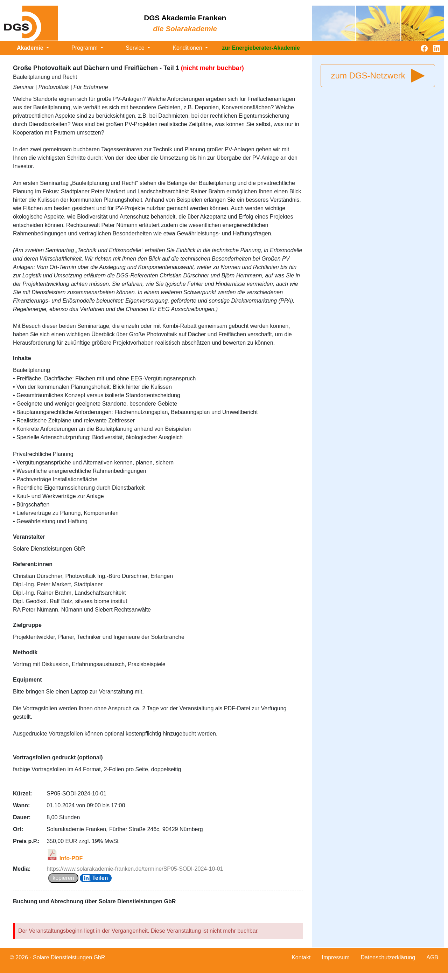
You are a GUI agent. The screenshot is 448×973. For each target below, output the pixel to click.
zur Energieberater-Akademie (261, 48)
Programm (85, 48)
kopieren (63, 878)
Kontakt (301, 957)
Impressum (335, 957)
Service (136, 48)
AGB (432, 957)
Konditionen (188, 48)
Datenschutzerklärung (388, 957)
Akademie (31, 48)
